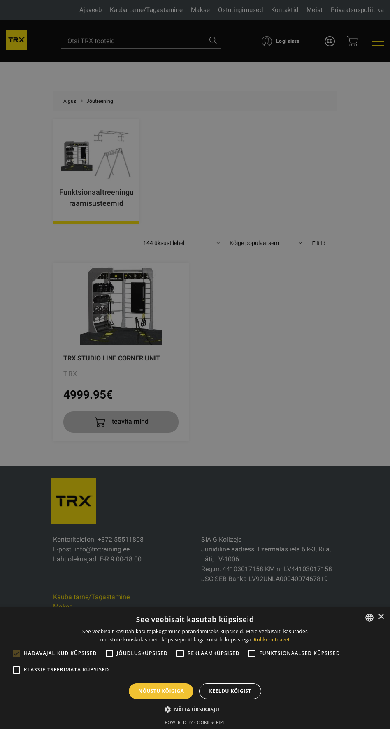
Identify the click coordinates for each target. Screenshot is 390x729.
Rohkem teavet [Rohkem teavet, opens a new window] (272, 639)
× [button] (381, 617)
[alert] (195, 364)
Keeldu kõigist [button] (230, 690)
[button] (195, 709)
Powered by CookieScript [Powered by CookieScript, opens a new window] (195, 722)
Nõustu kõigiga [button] (161, 690)
